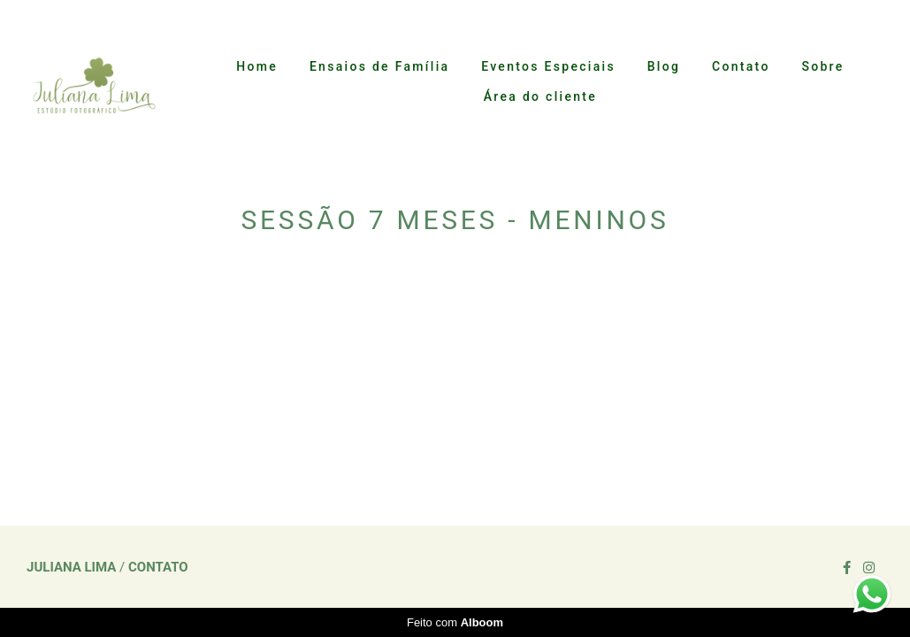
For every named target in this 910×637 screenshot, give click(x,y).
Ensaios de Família (379, 66)
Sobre (822, 66)
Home (257, 66)
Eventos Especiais (548, 66)
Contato (741, 66)
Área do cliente (540, 96)
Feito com (455, 622)
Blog (664, 66)
